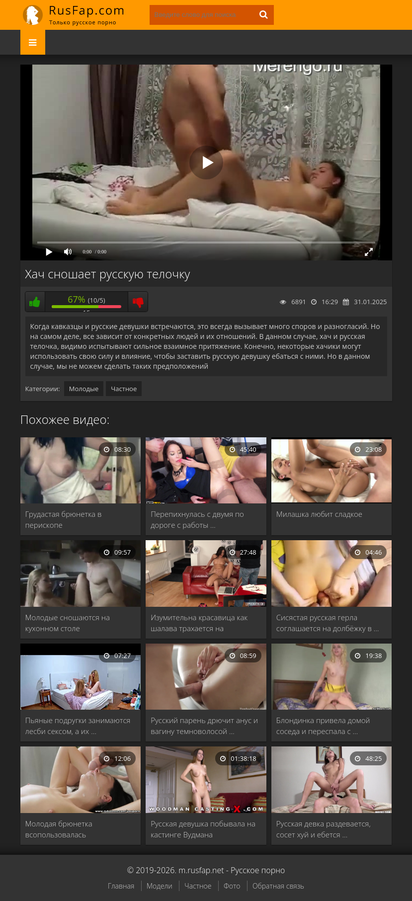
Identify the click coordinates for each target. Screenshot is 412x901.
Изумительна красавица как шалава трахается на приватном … (199, 623)
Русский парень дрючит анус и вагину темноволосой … (204, 725)
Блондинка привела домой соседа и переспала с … (323, 725)
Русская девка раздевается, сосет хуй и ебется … (323, 829)
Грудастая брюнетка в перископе (63, 519)
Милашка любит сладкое (319, 514)
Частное (124, 388)
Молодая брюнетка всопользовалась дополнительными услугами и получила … (77, 829)
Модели (159, 886)
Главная (121, 886)
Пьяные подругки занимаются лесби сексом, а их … (78, 725)
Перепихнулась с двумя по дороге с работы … (197, 519)
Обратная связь (278, 886)
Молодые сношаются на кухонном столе (67, 622)
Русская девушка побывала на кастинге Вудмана (203, 829)
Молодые (84, 388)
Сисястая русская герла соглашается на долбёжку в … (327, 622)
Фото (232, 886)
